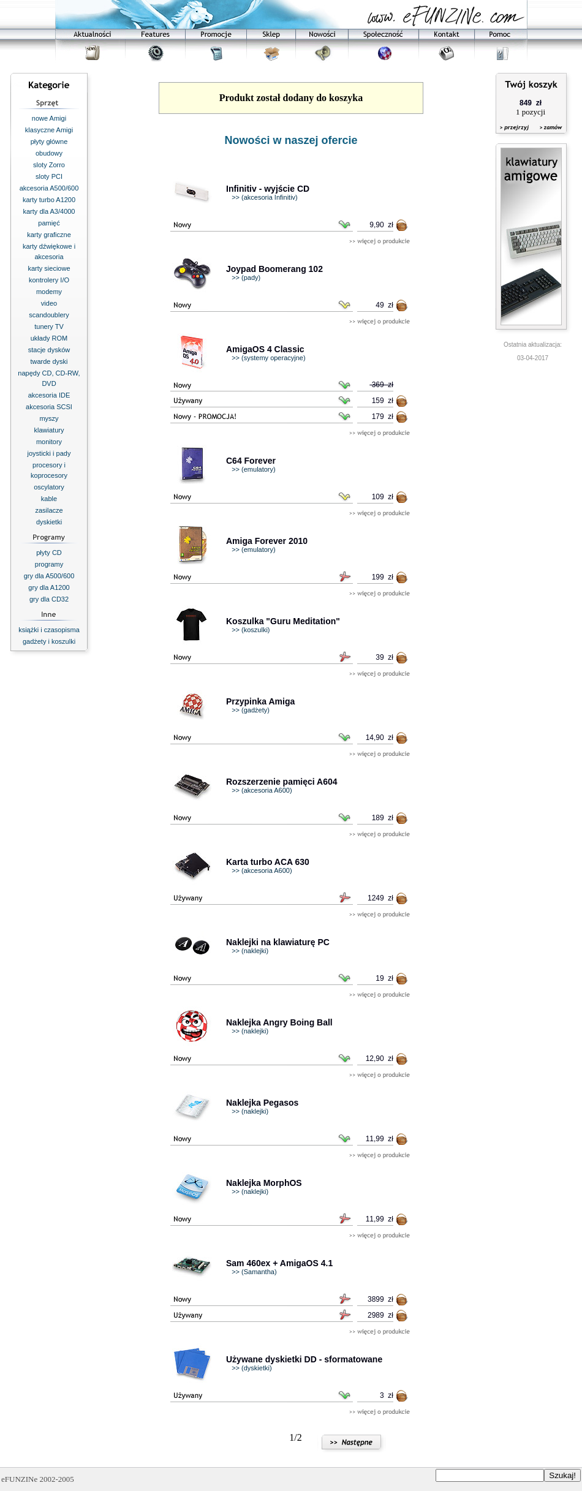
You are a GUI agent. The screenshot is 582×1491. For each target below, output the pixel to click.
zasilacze (48, 510)
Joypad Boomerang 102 (274, 269)
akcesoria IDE (49, 395)
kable (49, 498)
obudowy (49, 153)
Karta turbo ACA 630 (267, 862)
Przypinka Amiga (260, 701)
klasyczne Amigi (49, 130)
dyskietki (49, 522)
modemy (49, 291)
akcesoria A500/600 (49, 188)
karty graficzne (49, 234)
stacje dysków (49, 349)
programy (49, 564)
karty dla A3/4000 (49, 211)
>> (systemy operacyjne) (268, 357)
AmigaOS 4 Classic (265, 349)
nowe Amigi (49, 118)
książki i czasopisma (49, 629)
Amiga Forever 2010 (267, 541)
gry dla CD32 (49, 599)
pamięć (48, 223)
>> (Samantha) (254, 1271)
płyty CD (49, 552)
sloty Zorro (49, 164)
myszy (48, 418)
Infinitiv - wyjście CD (267, 189)
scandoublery (49, 315)
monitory (49, 441)
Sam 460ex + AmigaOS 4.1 (279, 1263)
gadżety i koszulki (49, 641)
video (49, 303)
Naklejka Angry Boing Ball (279, 1022)
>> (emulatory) (254, 469)
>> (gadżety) (251, 710)
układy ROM (49, 338)
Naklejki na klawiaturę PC (278, 942)
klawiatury (49, 430)
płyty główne (49, 141)
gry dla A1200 (48, 587)
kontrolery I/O (49, 280)
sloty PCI (49, 176)
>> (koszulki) (251, 629)
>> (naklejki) (250, 950)
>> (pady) (246, 277)
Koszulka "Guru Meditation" (283, 621)
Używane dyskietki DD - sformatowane (304, 1359)
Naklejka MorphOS (264, 1183)
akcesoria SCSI (49, 406)
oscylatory (49, 487)
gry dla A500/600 (49, 575)
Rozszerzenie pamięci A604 (282, 782)
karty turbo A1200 (49, 199)
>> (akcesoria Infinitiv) (265, 197)
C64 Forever (251, 461)
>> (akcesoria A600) (262, 790)
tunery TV (49, 326)
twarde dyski (48, 361)
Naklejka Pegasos (262, 1103)
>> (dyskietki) (251, 1368)
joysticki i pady (49, 453)
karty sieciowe (49, 268)
